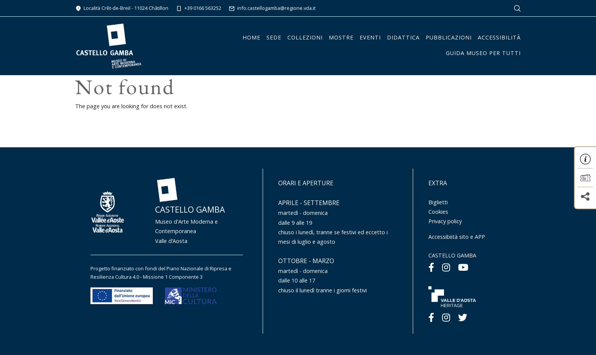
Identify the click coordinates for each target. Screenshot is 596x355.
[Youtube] (463, 267)
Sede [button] (273, 37)
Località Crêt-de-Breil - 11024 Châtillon (121, 8)
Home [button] (251, 37)
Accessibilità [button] (499, 37)
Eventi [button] (370, 37)
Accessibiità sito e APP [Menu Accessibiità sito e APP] (456, 236)
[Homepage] (108, 45)
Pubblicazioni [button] (449, 37)
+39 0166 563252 (198, 8)
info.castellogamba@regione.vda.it (272, 8)
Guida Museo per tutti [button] (483, 53)
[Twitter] (462, 317)
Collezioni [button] (305, 37)
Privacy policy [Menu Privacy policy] (445, 221)
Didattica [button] (403, 37)
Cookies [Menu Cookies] (438, 211)
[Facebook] (431, 267)
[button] (585, 159)
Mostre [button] (341, 37)
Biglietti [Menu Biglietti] (438, 202)
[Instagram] (446, 267)
